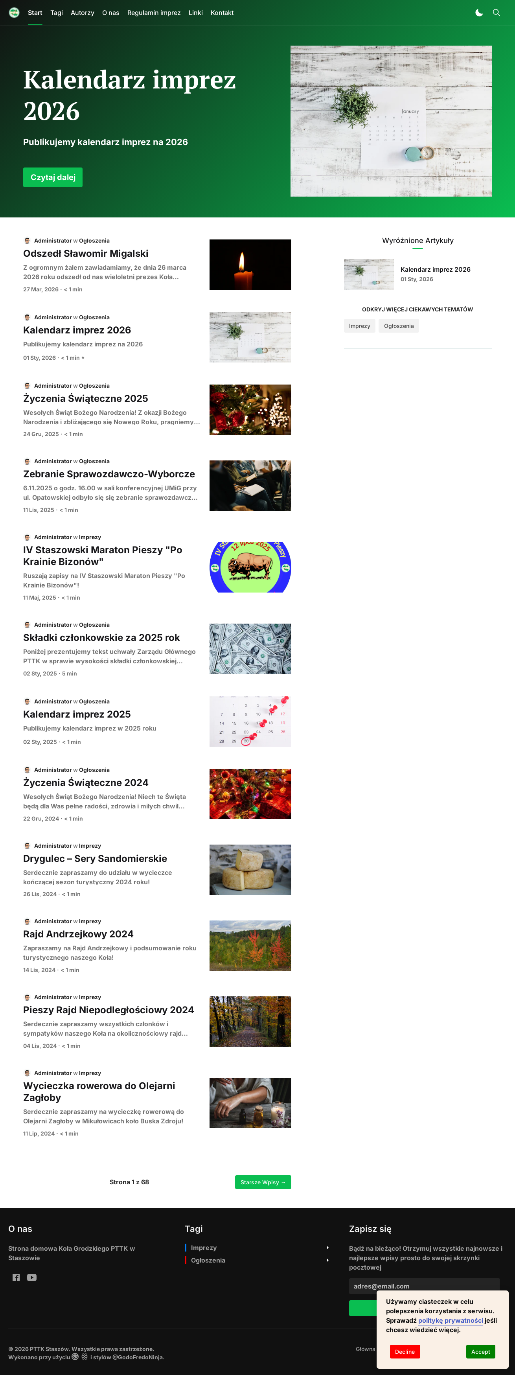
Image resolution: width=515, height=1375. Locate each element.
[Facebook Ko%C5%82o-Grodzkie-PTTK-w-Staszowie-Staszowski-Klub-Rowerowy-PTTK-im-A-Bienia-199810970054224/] (16, 1277)
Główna (365, 1349)
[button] (479, 12)
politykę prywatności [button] (450, 1320)
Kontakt (222, 13)
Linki (196, 13)
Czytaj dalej (53, 177)
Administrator (53, 240)
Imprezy (90, 537)
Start (35, 13)
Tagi (56, 13)
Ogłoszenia (94, 240)
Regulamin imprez (154, 13)
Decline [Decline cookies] (405, 1351)
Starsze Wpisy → (263, 1182)
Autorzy (82, 13)
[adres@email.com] (424, 1286)
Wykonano (23, 1357)
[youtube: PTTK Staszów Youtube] (32, 1277)
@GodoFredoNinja (137, 1357)
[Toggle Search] (496, 12)
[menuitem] (366, 1349)
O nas (111, 13)
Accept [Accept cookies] (480, 1351)
